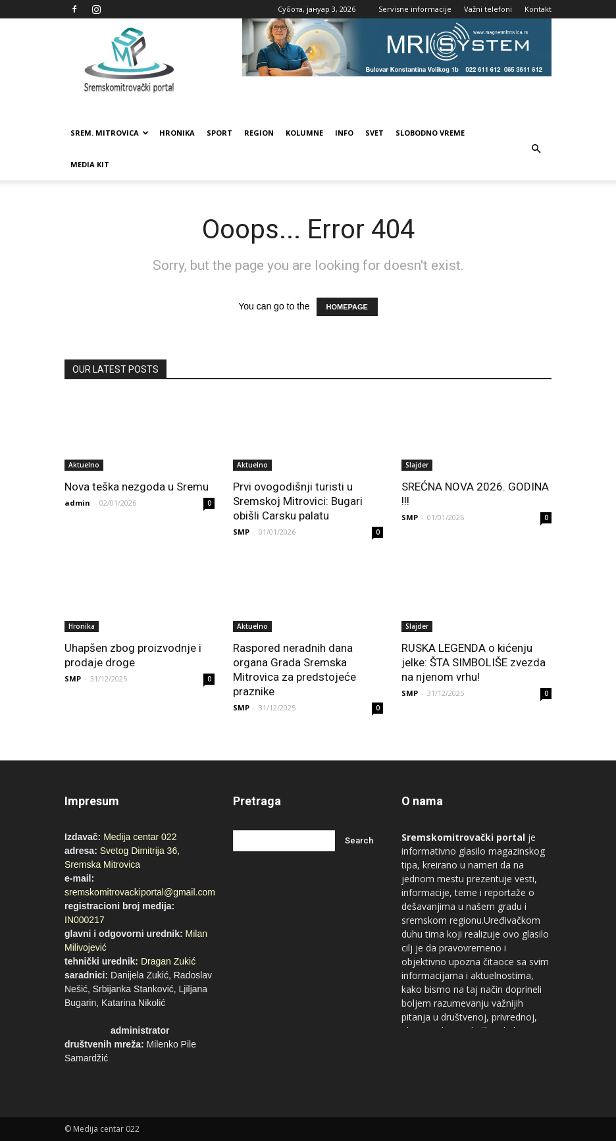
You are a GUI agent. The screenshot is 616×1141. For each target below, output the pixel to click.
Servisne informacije (414, 9)
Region (259, 133)
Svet (374, 133)
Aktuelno (83, 464)
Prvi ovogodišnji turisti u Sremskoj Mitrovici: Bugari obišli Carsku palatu (298, 501)
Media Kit (89, 164)
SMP (241, 532)
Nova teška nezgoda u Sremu (136, 486)
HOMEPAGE (347, 307)
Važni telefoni (488, 9)
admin (77, 503)
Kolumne (304, 133)
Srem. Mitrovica (109, 133)
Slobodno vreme (430, 133)
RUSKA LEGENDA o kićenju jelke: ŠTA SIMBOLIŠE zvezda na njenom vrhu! (473, 662)
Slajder (416, 464)
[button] (536, 149)
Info (344, 133)
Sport (219, 133)
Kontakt (538, 9)
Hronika (177, 133)
